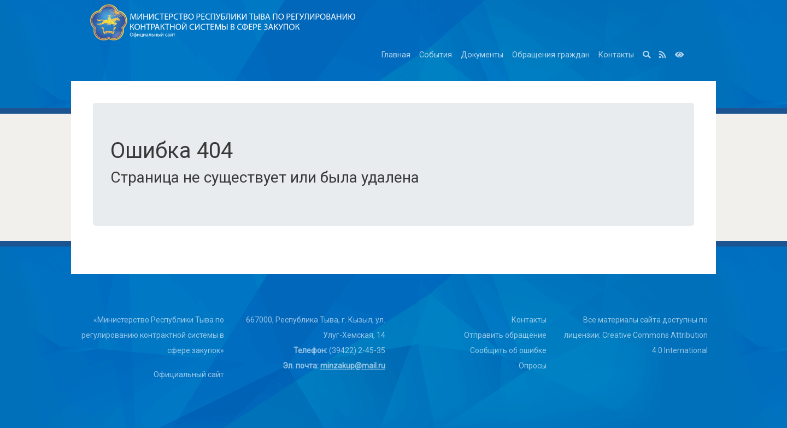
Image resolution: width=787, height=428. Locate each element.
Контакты (616, 55)
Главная (395, 55)
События (435, 55)
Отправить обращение (505, 335)
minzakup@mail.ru (352, 365)
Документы (482, 55)
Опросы (533, 365)
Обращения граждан (551, 55)
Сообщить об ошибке (508, 350)
